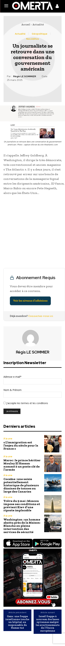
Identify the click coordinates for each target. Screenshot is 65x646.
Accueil (25, 24)
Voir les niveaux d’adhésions (30, 300)
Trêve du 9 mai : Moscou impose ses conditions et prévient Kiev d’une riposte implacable (21, 505)
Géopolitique (39, 34)
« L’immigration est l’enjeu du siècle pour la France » (20, 445)
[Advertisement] (32, 232)
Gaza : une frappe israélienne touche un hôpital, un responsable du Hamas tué (17, 622)
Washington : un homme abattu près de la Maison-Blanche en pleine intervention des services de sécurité (22, 526)
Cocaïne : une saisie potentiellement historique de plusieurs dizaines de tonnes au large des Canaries (21, 485)
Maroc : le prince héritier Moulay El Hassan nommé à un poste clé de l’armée (22, 465)
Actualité (38, 24)
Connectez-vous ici (40, 316)
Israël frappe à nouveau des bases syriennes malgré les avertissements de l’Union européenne (47, 623)
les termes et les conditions (32, 403)
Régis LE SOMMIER (24, 76)
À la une (7, 438)
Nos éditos (32, 39)
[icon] (57, 6)
